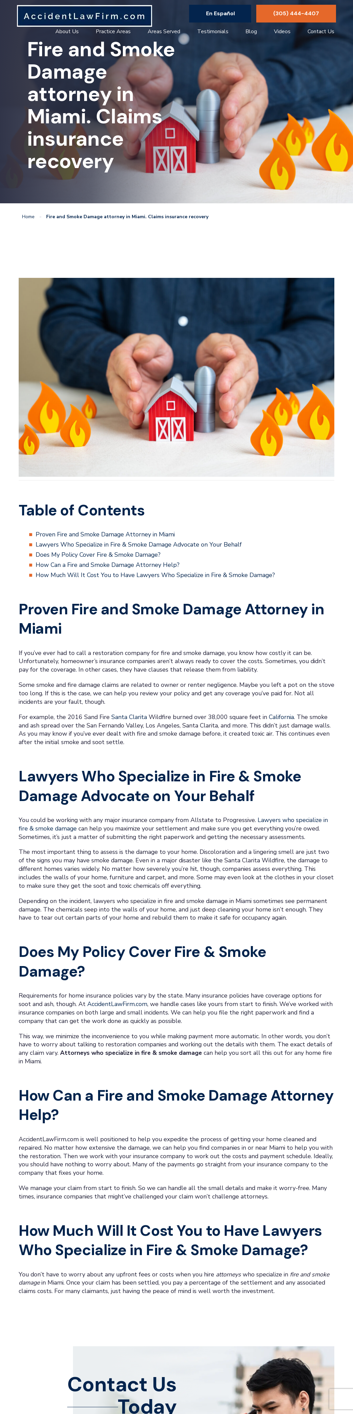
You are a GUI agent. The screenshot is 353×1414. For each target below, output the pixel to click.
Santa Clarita (129, 717)
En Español (220, 13)
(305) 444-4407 (296, 13)
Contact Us (321, 31)
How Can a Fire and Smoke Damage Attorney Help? (108, 565)
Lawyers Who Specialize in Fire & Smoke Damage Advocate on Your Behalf (139, 544)
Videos (282, 31)
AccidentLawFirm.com (117, 1004)
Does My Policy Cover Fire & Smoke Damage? (98, 555)
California (281, 717)
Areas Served (164, 31)
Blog (251, 31)
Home (28, 216)
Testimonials (212, 31)
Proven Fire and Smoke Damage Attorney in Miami (105, 534)
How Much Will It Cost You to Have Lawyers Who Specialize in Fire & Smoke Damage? (155, 575)
